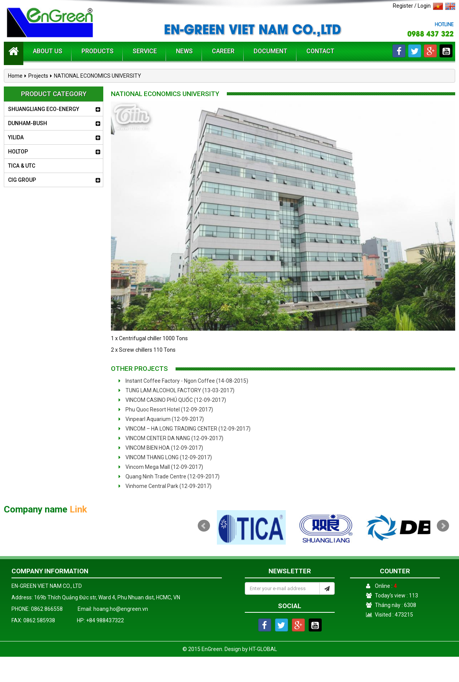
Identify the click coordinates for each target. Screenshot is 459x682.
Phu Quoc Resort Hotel (166, 409)
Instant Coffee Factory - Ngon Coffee (183, 381)
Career (223, 51)
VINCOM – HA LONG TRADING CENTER (185, 429)
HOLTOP (18, 151)
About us (47, 51)
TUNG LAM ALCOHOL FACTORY (176, 390)
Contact (320, 51)
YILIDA (16, 137)
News (184, 51)
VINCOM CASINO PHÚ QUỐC (172, 400)
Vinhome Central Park (165, 486)
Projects (38, 76)
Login (424, 6)
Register (403, 6)
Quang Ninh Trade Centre (169, 476)
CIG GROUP (22, 180)
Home (15, 76)
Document (270, 51)
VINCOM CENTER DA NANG (171, 438)
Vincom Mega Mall (161, 467)
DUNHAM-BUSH (27, 123)
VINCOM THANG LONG (165, 457)
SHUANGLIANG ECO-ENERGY (43, 109)
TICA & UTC (21, 166)
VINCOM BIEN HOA (161, 448)
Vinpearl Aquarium (161, 419)
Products (97, 51)
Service (145, 51)
